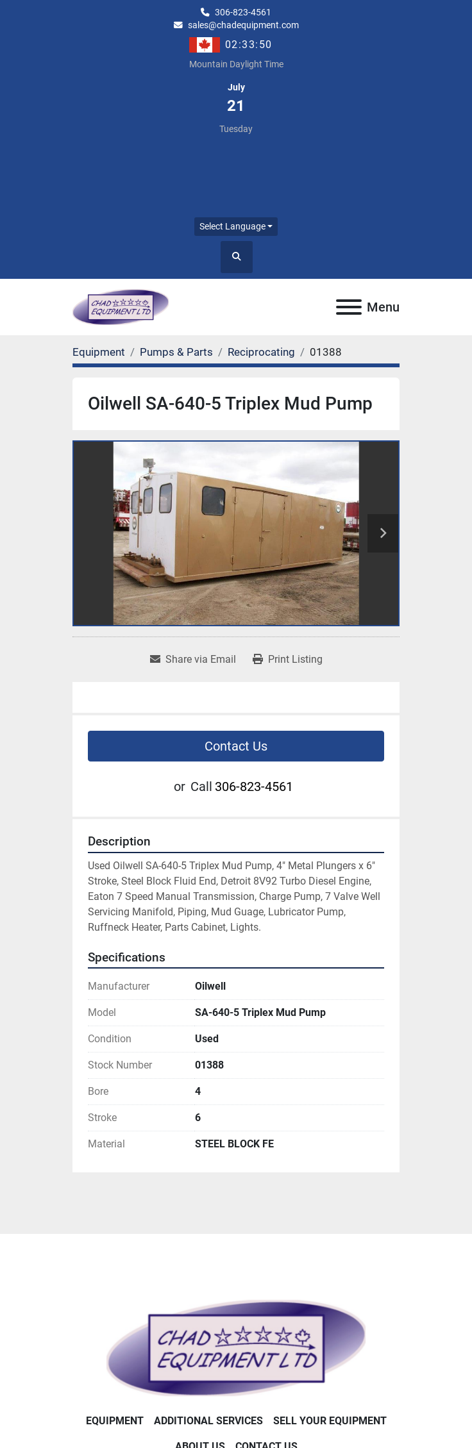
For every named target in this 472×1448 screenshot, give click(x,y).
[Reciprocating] (261, 351)
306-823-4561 (243, 12)
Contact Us (236, 746)
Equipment (115, 1421)
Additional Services (208, 1421)
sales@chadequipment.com (243, 25)
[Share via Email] (193, 659)
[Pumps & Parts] (176, 351)
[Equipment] (98, 351)
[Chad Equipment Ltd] (235, 1348)
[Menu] (349, 307)
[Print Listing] (287, 659)
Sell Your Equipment (330, 1421)
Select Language (232, 226)
